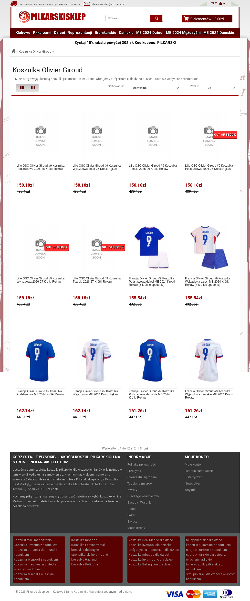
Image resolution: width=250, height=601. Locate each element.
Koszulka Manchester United (79, 484)
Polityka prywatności (141, 464)
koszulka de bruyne (85, 550)
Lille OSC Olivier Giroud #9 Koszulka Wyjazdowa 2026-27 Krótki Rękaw (40, 280)
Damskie (126, 32)
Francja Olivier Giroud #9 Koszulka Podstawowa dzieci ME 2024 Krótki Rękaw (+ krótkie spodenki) (152, 281)
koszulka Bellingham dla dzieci (150, 564)
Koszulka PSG (36, 489)
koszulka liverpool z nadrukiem (36, 559)
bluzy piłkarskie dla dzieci (204, 540)
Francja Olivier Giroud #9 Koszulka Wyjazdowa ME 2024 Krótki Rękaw (95, 393)
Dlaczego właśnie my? (143, 496)
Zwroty (132, 490)
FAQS (131, 515)
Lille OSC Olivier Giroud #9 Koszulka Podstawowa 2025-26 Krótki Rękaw (40, 167)
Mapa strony (136, 528)
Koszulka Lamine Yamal (88, 545)
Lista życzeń (193, 477)
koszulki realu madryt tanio (33, 540)
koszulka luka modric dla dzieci (151, 559)
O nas (131, 509)
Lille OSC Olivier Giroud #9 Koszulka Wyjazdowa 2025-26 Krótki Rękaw (97, 167)
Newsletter (192, 483)
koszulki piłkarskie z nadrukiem (208, 545)
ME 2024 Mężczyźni (183, 32)
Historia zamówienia (199, 471)
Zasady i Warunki (139, 502)
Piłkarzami (42, 32)
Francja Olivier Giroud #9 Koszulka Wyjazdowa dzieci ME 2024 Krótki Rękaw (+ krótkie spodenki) (207, 281)
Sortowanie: (116, 86)
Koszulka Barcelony (45, 484)
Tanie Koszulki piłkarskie (83, 591)
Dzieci (59, 32)
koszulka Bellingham (86, 564)
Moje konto (193, 464)
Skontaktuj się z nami (142, 477)
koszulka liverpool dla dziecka (150, 545)
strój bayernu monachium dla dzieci (154, 550)
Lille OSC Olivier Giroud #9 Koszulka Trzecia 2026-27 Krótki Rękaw (97, 280)
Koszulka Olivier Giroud (35, 51)
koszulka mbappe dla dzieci (149, 554)
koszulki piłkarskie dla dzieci (68, 501)
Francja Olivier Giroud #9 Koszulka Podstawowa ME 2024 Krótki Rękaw (40, 393)
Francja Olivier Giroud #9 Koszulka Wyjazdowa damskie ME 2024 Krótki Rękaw (209, 394)
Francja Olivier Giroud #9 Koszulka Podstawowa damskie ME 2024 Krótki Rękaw (151, 394)
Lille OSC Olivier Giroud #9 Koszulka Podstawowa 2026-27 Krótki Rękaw (209, 167)
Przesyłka (134, 471)
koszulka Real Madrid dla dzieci (151, 540)
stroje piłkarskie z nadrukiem (206, 550)
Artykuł (190, 490)
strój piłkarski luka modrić (89, 554)
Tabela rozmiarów (140, 483)
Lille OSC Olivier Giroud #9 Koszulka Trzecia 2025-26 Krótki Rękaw (153, 167)
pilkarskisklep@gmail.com (105, 4)
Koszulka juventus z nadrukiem (36, 545)
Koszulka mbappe (84, 540)
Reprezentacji (80, 32)
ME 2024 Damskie (218, 32)
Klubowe (23, 32)
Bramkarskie (105, 32)
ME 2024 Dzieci (149, 32)
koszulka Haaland (84, 559)
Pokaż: (194, 86)
